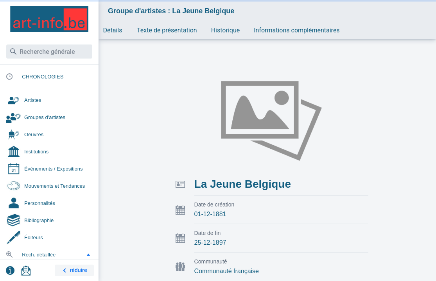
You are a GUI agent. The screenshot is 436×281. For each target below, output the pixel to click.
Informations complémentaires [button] (296, 30)
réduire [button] (73, 271)
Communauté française (226, 271)
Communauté (210, 261)
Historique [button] (225, 30)
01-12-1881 (210, 214)
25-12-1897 (210, 242)
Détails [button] (112, 30)
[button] (88, 254)
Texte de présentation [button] (167, 30)
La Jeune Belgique (242, 184)
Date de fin (207, 233)
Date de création (214, 204)
